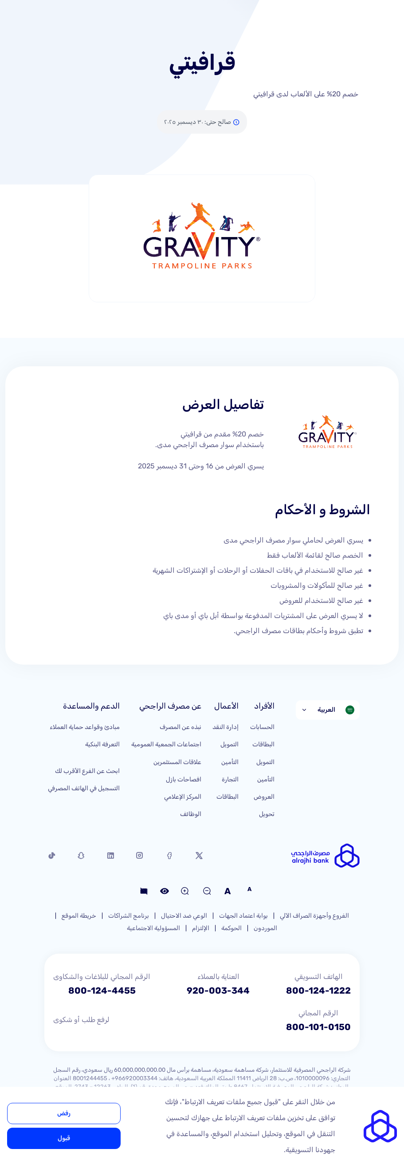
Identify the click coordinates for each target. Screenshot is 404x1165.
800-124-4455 (102, 990)
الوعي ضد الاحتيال (184, 915)
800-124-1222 (318, 990)
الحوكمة (231, 928)
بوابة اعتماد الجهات (243, 915)
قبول (64, 1138)
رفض (64, 1113)
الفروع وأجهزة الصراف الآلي (314, 915)
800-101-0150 (318, 1027)
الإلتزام (200, 928)
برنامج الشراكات (128, 915)
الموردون (265, 928)
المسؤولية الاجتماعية (153, 928)
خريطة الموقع (79, 915)
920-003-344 (218, 990)
